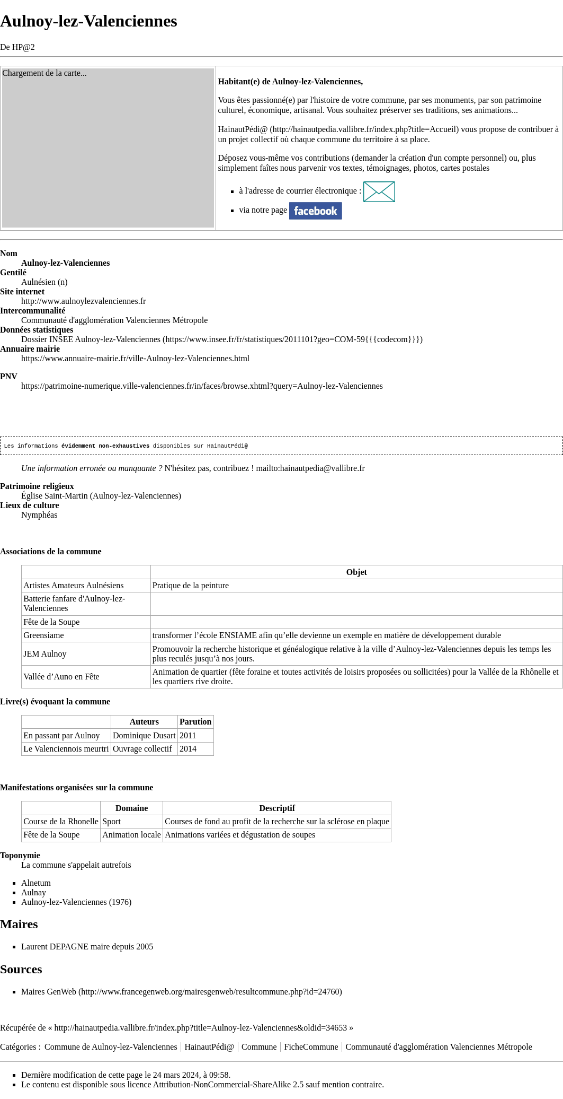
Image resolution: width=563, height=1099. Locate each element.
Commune (259, 1047)
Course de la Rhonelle (61, 822)
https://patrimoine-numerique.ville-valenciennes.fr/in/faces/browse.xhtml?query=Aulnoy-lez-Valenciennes (202, 385)
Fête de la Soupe (51, 622)
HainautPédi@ (243, 129)
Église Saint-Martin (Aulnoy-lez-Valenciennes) (101, 496)
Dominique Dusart (144, 736)
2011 (188, 736)
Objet (356, 573)
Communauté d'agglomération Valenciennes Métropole (439, 1047)
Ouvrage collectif (142, 749)
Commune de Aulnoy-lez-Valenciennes (110, 1047)
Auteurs (144, 722)
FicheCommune (311, 1047)
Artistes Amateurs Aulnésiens (73, 586)
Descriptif (277, 809)
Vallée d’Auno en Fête (61, 677)
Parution (195, 722)
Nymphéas (39, 515)
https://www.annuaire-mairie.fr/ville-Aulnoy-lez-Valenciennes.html (135, 358)
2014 (188, 749)
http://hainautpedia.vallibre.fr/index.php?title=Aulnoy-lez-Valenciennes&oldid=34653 (201, 1028)
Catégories (18, 1047)
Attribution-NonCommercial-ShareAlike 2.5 (228, 1085)
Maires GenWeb (48, 992)
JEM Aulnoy (44, 654)
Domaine (131, 809)
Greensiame (43, 636)
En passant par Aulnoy (61, 736)
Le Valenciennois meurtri (66, 749)
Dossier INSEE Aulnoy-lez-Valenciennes (90, 339)
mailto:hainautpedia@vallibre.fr (310, 469)
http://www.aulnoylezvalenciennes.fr (83, 301)
